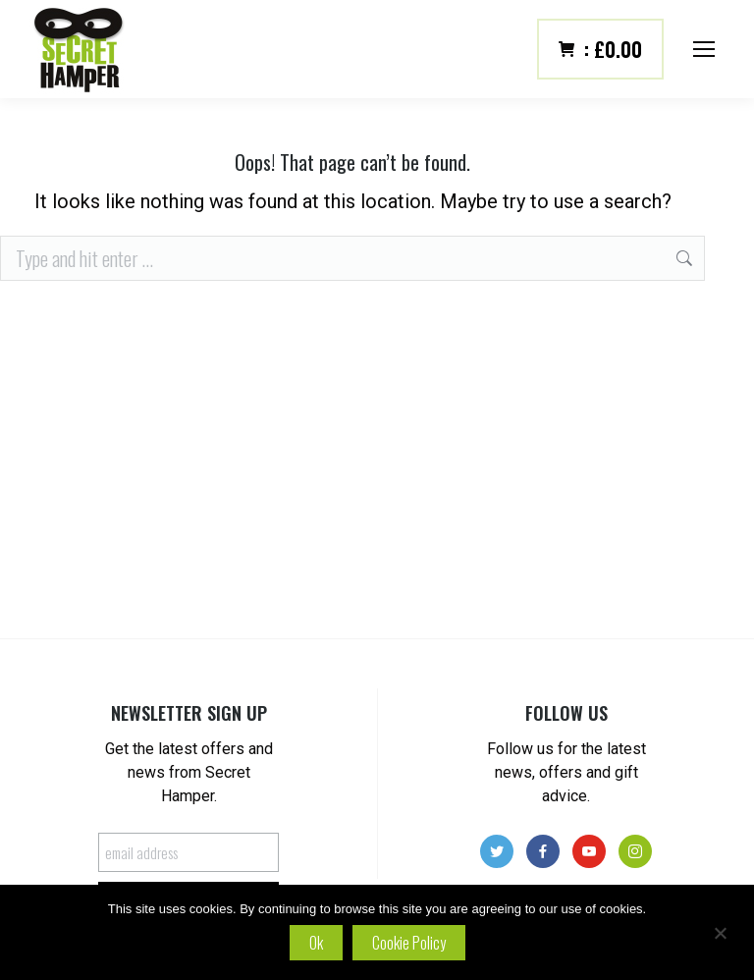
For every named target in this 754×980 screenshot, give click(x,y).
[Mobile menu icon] (704, 49)
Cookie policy (409, 942)
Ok (316, 942)
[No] (719, 933)
